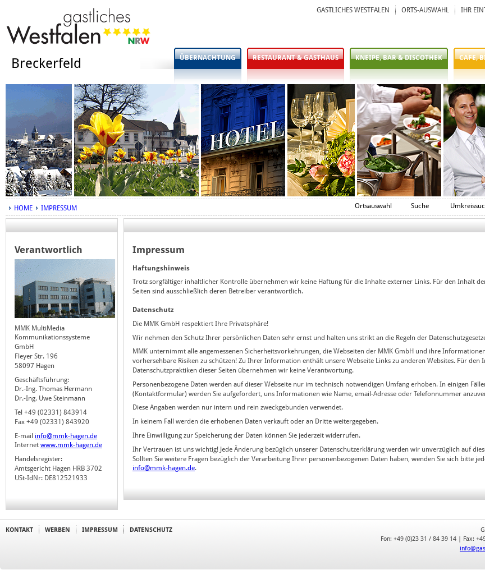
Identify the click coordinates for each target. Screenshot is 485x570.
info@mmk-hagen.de (66, 436)
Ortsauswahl (373, 206)
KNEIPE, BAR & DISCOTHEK (398, 58)
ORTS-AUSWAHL (425, 10)
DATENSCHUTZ (151, 530)
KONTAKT (19, 530)
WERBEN (57, 530)
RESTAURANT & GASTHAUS (295, 58)
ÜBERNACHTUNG (208, 58)
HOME (23, 208)
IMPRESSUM (59, 208)
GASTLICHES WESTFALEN (353, 10)
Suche (420, 206)
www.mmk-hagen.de (71, 445)
